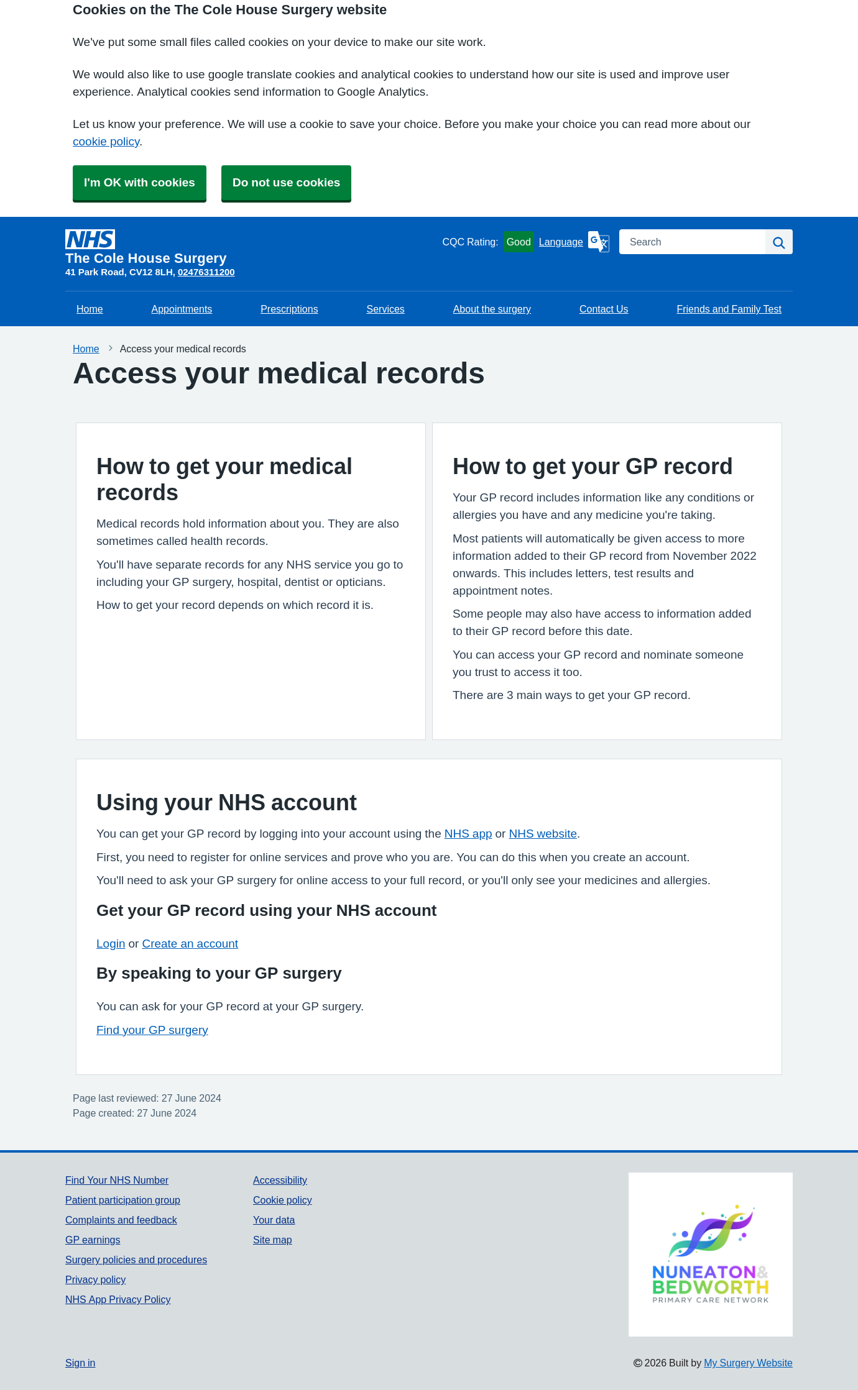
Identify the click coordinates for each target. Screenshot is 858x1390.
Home (89, 309)
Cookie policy (282, 1200)
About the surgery (492, 309)
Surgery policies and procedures (136, 1259)
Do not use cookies (286, 182)
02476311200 (206, 272)
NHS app (468, 833)
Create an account (190, 943)
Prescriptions (289, 309)
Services (386, 309)
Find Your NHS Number (116, 1180)
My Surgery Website (748, 1363)
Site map (272, 1240)
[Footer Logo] (711, 1255)
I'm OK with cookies (139, 182)
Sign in (80, 1363)
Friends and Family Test (729, 309)
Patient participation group (122, 1200)
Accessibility (280, 1180)
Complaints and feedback (121, 1220)
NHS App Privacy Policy (117, 1299)
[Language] (574, 241)
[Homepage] (251, 247)
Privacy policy (95, 1279)
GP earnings (93, 1240)
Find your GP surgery (152, 1030)
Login (111, 943)
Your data (274, 1220)
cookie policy (106, 141)
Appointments (182, 309)
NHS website (543, 833)
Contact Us (604, 309)
